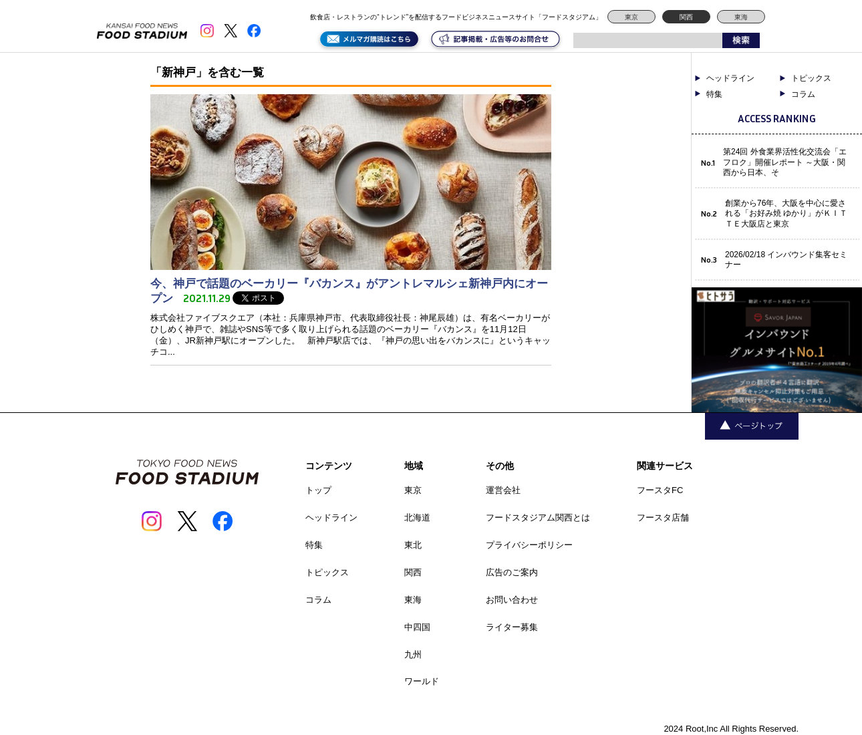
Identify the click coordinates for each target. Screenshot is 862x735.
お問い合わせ (512, 600)
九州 (413, 654)
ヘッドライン (730, 78)
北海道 (417, 517)
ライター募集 (512, 627)
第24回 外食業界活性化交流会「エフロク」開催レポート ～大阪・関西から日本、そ (785, 162)
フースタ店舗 (663, 517)
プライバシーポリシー (529, 545)
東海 (741, 17)
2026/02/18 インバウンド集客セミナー (786, 260)
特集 (714, 94)
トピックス (811, 78)
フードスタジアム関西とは (538, 517)
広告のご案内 (512, 572)
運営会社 (503, 490)
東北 (413, 545)
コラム (803, 94)
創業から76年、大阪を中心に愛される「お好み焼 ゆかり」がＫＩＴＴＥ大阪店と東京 (786, 213)
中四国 (417, 627)
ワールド (421, 681)
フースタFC (660, 490)
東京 (631, 17)
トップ (318, 490)
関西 (686, 17)
